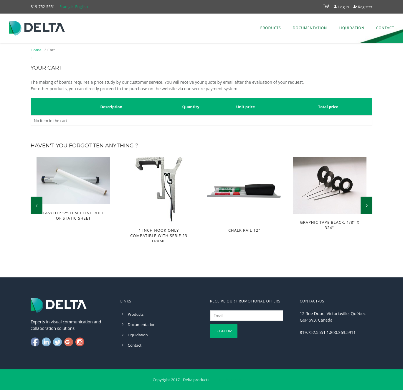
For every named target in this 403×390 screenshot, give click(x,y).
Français (67, 6)
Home (36, 49)
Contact (385, 27)
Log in (341, 6)
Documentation (310, 27)
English (81, 6)
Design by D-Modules (231, 379)
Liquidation (351, 27)
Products (270, 27)
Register (362, 6)
